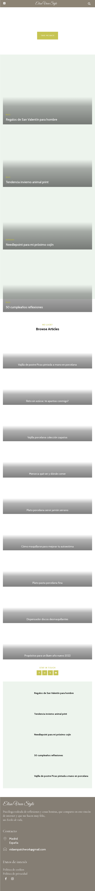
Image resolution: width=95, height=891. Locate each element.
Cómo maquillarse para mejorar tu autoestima (47, 546)
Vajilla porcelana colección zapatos (47, 437)
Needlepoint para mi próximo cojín (30, 245)
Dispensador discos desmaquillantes (47, 619)
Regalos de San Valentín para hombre (31, 119)
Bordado (10, 240)
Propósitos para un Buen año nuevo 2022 (47, 655)
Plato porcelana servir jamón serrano (47, 510)
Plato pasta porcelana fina (47, 582)
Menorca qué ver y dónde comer (47, 473)
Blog (8, 115)
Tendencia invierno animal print (27, 182)
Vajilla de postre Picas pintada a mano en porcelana (47, 364)
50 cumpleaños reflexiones (24, 307)
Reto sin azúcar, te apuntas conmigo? (47, 401)
